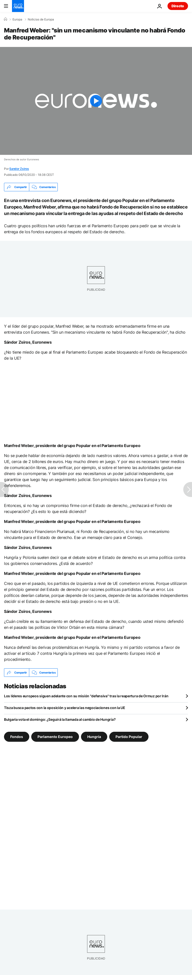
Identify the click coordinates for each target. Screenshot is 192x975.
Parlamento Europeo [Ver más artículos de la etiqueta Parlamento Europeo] (55, 736)
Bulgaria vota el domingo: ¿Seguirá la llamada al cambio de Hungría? (60, 719)
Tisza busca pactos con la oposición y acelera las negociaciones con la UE (64, 708)
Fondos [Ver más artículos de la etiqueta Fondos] (16, 736)
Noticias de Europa (41, 19)
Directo (178, 6)
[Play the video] (96, 101)
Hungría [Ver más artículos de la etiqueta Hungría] (94, 736)
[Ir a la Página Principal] (18, 6)
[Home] (5, 19)
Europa (17, 19)
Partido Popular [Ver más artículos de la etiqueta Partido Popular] (129, 736)
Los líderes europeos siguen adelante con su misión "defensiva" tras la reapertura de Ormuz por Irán (86, 696)
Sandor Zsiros (19, 169)
